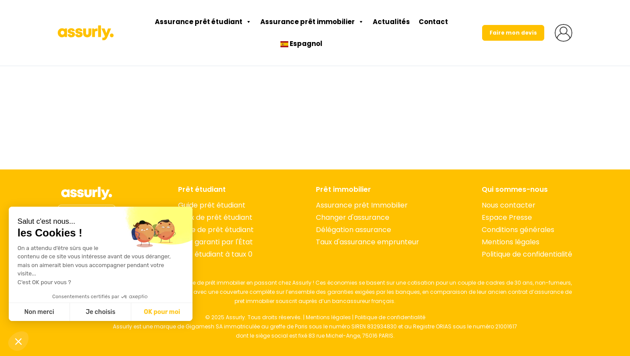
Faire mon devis (513, 32)
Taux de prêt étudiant (215, 217)
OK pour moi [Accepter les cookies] (162, 312)
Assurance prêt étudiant (203, 22)
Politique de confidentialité (527, 254)
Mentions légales (510, 242)
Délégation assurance (353, 230)
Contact (433, 21)
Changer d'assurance (352, 217)
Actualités (391, 21)
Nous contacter (509, 205)
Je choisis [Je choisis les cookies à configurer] (101, 312)
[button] (18, 341)
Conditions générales (518, 230)
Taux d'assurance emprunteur (367, 242)
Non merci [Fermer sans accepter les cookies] (39, 312)
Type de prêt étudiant (216, 230)
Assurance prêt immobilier (312, 22)
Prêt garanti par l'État (215, 242)
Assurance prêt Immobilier (362, 205)
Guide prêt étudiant (211, 205)
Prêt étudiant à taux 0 (215, 254)
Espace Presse (507, 217)
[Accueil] (87, 193)
